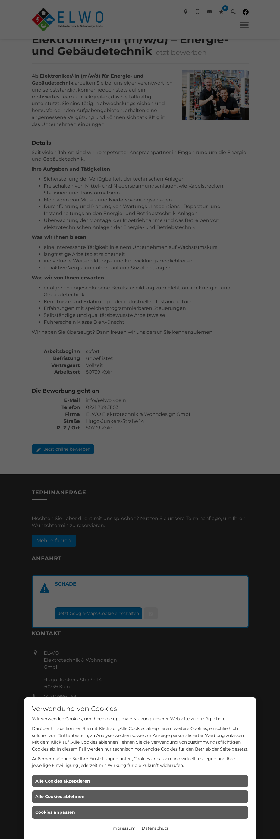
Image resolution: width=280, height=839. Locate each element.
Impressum (124, 828)
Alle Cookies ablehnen (60, 796)
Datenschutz (155, 828)
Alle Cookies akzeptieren (62, 781)
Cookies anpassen (55, 812)
